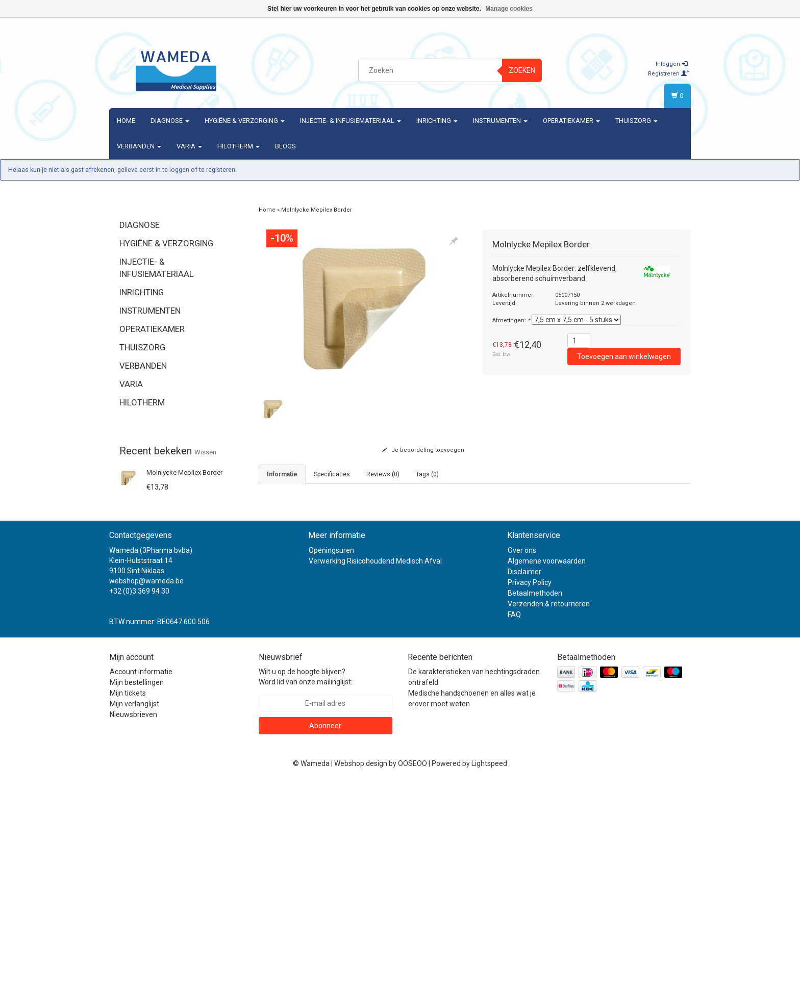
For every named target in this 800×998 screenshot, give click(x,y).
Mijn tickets (128, 908)
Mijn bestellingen (137, 897)
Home (126, 120)
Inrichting (437, 120)
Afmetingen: (511, 320)
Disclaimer (524, 786)
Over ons (522, 765)
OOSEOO (412, 979)
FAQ (514, 829)
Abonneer (325, 941)
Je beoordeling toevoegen (423, 450)
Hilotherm (238, 146)
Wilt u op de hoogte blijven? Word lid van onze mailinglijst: (306, 892)
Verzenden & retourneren (549, 818)
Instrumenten (500, 120)
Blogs (285, 146)
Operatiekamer (571, 120)
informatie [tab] (282, 474)
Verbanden (139, 146)
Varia (189, 146)
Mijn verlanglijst (134, 919)
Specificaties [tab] (332, 474)
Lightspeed (489, 979)
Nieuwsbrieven (133, 930)
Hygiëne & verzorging (245, 120)
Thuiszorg (636, 120)
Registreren (668, 73)
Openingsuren (331, 765)
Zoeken (522, 70)
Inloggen (672, 64)
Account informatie (141, 887)
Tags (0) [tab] (427, 474)
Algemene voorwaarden (547, 776)
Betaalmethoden (535, 808)
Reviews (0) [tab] (382, 474)
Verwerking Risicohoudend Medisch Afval (375, 776)
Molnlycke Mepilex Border (184, 472)
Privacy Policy (530, 797)
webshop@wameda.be (146, 795)
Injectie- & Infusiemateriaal (350, 120)
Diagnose (170, 120)
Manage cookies (509, 8)
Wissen (205, 452)
